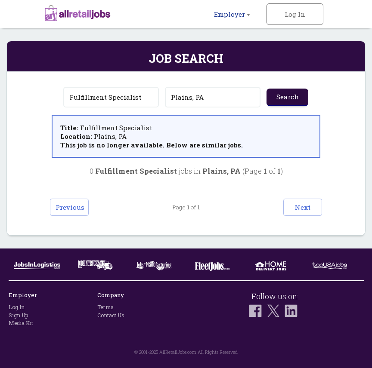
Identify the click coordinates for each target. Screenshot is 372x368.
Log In (295, 14)
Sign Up (18, 315)
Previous (70, 207)
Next (302, 207)
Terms (105, 307)
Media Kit (21, 322)
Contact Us (110, 315)
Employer (232, 14)
